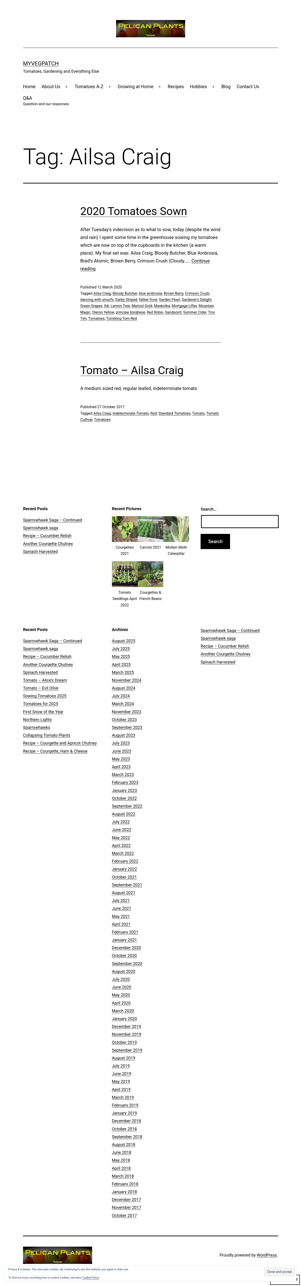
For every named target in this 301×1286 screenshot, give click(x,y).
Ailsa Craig (102, 293)
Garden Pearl (169, 299)
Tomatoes (96, 318)
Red (153, 413)
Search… (208, 509)
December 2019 (126, 1026)
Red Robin (155, 312)
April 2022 (121, 845)
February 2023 (125, 782)
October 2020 (124, 955)
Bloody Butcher (125, 293)
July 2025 (121, 648)
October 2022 (124, 798)
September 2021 (127, 884)
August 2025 (123, 640)
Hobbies (198, 86)
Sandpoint (173, 312)
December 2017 (126, 1199)
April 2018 (121, 1168)
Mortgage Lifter (184, 306)
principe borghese (130, 312)
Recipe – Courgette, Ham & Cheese (55, 751)
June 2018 (121, 1152)
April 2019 (121, 1089)
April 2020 (121, 1003)
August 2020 (123, 971)
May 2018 (121, 1160)
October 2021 (124, 877)
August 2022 (123, 814)
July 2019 (121, 1065)
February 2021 (125, 932)
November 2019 (126, 1034)
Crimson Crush (197, 293)
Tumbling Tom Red (121, 318)
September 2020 (127, 963)
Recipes (176, 86)
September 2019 (127, 1050)
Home (29, 86)
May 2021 (121, 916)
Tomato (198, 413)
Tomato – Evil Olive (40, 688)
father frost (148, 299)
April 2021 (121, 924)
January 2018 (124, 1191)
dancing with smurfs (97, 299)
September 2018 (127, 1136)
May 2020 (121, 994)
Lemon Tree (120, 306)
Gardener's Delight (196, 299)
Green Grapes (91, 306)
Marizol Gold (142, 306)
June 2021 (121, 908)
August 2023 (123, 735)
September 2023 (127, 727)
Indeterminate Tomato (131, 413)
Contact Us (248, 86)
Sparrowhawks (36, 727)
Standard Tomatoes (174, 413)
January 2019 (124, 1113)
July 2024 (121, 695)
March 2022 (123, 853)
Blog (226, 86)
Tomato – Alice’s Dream (45, 680)
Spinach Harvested (40, 551)
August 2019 (123, 1058)
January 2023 (124, 790)
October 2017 (124, 1215)
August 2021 (123, 892)
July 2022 (121, 821)
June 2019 (121, 1073)
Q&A (46, 101)
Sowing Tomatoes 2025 (44, 695)
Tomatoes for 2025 (40, 703)
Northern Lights (37, 719)
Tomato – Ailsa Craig (132, 370)
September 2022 (127, 806)
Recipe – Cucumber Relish (47, 535)
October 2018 (124, 1128)
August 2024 (123, 688)
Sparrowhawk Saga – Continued (52, 520)
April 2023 (121, 766)
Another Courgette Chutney (48, 543)
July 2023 (121, 743)
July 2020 (121, 979)
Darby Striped (126, 299)
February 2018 (125, 1183)
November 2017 (126, 1207)
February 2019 (125, 1105)
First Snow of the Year (43, 711)
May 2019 (121, 1081)
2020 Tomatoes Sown (133, 211)
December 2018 (126, 1120)
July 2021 (121, 900)
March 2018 (123, 1176)
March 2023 (123, 774)
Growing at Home (135, 86)
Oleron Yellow (103, 312)
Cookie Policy (90, 1277)
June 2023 (121, 751)
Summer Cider (195, 312)
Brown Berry (173, 293)
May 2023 (121, 758)
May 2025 (121, 656)
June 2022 (121, 829)
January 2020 (124, 1018)
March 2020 (123, 1010)
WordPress (267, 1255)
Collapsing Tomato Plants (46, 735)
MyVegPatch (41, 63)
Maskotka (162, 306)
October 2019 (124, 1042)
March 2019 (123, 1097)
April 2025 (121, 664)
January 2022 (124, 869)
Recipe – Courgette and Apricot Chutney (60, 743)
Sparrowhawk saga (40, 527)
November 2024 (126, 680)
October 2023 (124, 719)
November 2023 (126, 711)
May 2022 (121, 837)
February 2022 (125, 861)
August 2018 (123, 1144)
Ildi (106, 306)
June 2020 (121, 987)
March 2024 (123, 703)
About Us (50, 86)
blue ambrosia (150, 293)
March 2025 (123, 672)
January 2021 (124, 939)
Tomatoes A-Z (89, 86)
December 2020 (126, 947)
